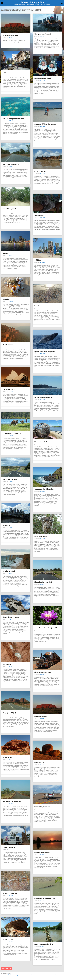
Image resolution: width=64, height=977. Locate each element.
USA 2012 (23, 975)
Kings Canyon (7, 757)
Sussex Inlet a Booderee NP (12, 434)
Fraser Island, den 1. (9, 209)
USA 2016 (47, 975)
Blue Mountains (8, 345)
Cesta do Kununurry (9, 847)
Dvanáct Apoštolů (9, 571)
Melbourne (6, 525)
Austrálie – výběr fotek (11, 35)
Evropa (17, 975)
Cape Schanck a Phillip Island (44, 489)
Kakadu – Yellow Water (42, 852)
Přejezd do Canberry (10, 479)
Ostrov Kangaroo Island (11, 617)
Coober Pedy (7, 664)
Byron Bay (6, 299)
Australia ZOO (39, 215)
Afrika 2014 (40, 975)
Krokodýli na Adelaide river (44, 944)
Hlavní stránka (9, 975)
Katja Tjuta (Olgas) (9, 713)
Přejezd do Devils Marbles (12, 802)
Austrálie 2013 (31, 975)
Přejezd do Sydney (9, 389)
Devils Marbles (40, 762)
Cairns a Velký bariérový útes (44, 78)
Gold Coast (38, 260)
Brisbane (6, 253)
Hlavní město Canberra (42, 442)
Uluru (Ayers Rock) (41, 717)
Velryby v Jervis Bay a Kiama (44, 397)
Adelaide (6, 73)
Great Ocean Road (41, 536)
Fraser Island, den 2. (41, 171)
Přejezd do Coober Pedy (43, 672)
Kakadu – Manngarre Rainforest (45, 898)
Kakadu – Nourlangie (10, 893)
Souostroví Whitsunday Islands (45, 124)
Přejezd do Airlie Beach (11, 164)
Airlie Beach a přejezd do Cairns (14, 119)
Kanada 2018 (55, 975)
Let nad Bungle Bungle (42, 807)
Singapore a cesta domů (43, 34)
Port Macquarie (40, 306)
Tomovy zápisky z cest (32, 2)
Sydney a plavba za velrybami (45, 351)
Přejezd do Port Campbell (43, 582)
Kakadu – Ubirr (8, 940)
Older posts (6, 968)
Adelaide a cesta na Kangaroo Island (47, 628)
